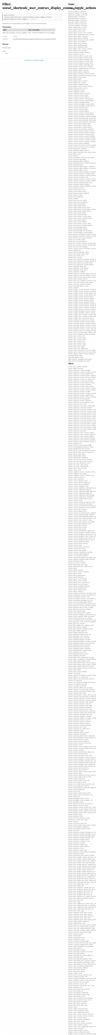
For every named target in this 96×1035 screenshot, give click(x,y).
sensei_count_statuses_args (78, 481)
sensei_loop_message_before (78, 229)
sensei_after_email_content (78, 36)
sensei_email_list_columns (77, 580)
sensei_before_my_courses (77, 82)
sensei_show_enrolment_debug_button (80, 966)
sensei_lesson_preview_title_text (80, 755)
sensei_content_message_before (79, 102)
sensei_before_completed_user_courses (81, 68)
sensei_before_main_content (78, 81)
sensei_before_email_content (78, 70)
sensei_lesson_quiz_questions (78, 768)
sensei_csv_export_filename (78, 556)
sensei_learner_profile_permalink (80, 707)
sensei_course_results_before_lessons (81, 132)
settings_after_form (75, 355)
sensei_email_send (74, 154)
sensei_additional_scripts (77, 27)
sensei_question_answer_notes (78, 839)
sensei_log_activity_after (77, 200)
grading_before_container (77, 18)
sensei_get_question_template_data (80, 629)
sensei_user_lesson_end (76, 341)
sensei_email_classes (75, 570)
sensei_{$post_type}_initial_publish (81, 354)
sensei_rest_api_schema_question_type (81, 928)
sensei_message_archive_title (78, 798)
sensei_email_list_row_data (78, 584)
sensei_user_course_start (77, 339)
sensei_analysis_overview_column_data (81, 406)
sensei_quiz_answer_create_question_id (82, 857)
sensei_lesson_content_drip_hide (79, 743)
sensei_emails (73, 156)
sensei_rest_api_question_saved (79, 284)
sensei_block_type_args (76, 454)
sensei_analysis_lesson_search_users (81, 402)
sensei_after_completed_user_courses (81, 34)
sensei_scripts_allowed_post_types (80, 944)
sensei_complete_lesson (76, 91)
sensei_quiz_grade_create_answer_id (80, 869)
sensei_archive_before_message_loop (80, 65)
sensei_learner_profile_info (78, 177)
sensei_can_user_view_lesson (78, 465)
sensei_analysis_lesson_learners (79, 400)
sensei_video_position (76, 1028)
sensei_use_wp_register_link (78, 1010)
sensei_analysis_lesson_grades (79, 399)
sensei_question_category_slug (79, 841)
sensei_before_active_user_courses (80, 66)
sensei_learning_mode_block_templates (81, 736)
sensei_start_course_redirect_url (80, 975)
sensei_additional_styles (77, 29)
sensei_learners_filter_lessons (79, 721)
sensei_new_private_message (78, 247)
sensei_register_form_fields (78, 268)
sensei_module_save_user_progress (80, 238)
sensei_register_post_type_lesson (80, 914)
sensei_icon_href (74, 673)
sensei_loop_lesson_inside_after (79, 223)
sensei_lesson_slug (75, 773)
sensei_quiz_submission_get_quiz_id (80, 909)
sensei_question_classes (76, 843)
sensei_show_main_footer (76, 969)
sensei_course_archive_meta (78, 107)
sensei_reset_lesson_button (78, 279)
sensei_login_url (74, 796)
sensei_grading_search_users (78, 654)
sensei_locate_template (76, 789)
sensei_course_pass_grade (77, 529)
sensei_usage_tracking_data (78, 1009)
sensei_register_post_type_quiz (79, 918)
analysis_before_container (77, 13)
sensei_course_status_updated (78, 143)
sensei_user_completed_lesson (78, 1012)
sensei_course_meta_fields (77, 525)
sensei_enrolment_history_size (79, 597)
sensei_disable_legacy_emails (78, 150)
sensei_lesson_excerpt (76, 750)
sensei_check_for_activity (77, 468)
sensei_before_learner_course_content (81, 74)
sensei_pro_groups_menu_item (78, 254)
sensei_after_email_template (78, 38)
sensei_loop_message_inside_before (80, 232)
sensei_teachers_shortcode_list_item (81, 985)
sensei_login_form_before (77, 206)
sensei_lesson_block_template (78, 741)
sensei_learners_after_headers (79, 184)
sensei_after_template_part (78, 47)
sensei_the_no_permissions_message (80, 998)
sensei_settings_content (76, 950)
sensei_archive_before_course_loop (80, 61)
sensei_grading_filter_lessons (79, 646)
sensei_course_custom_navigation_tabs (81, 502)
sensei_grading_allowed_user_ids (79, 634)
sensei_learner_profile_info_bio (79, 704)
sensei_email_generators (76, 575)
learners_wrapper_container (78, 25)
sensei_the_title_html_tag (77, 1005)
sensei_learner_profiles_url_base (80, 709)
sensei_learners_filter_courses (79, 720)
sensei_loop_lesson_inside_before (80, 225)
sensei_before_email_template (78, 72)
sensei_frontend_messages (77, 159)
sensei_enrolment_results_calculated (81, 157)
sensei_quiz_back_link (76, 255)
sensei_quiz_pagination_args (78, 884)
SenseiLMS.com (28, 60)
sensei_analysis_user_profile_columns (81, 438)
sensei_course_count (75, 500)
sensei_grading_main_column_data (79, 650)
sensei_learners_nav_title (77, 727)
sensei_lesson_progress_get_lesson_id (81, 764)
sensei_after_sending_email (78, 45)
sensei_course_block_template (78, 484)
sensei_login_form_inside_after (79, 207)
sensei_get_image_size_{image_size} (80, 625)
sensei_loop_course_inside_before (80, 218)
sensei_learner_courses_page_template (81, 689)
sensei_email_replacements (77, 588)
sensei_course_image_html (77, 511)
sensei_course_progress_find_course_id (82, 536)
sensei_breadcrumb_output (77, 456)
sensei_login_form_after (76, 204)
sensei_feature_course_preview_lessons (82, 605)
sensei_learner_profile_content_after (81, 173)
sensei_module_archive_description (80, 803)
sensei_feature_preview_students (79, 609)
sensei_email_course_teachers (78, 572)
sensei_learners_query (76, 730)
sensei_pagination (74, 250)
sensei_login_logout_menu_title (79, 793)
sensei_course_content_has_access (80, 498)
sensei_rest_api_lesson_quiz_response (81, 927)
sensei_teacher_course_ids (77, 984)
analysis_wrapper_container (78, 15)
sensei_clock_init (74, 470)
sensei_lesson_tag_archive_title (79, 777)
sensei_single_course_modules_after (80, 300)
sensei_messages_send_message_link (80, 800)
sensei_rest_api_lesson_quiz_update (80, 282)
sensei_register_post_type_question (80, 916)
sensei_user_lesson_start (77, 345)
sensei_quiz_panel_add (76, 886)
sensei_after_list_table (76, 41)
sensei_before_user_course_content (80, 86)
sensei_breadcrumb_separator (78, 457)
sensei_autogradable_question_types (80, 447)
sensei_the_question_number (78, 1001)
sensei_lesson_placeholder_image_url (81, 752)
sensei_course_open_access (77, 527)
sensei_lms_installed (75, 197)
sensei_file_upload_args (76, 611)
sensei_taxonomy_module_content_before (82, 323)
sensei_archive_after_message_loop (80, 59)
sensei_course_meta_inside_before (80, 127)
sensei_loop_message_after (77, 227)
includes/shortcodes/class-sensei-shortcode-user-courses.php (32, 39)
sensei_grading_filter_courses (79, 645)
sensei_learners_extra (76, 188)
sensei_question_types (76, 853)
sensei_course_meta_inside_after (79, 125)
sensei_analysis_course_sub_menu (79, 384)
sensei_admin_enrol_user (76, 31)
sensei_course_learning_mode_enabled (81, 514)
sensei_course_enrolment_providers (80, 504)
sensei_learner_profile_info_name (80, 705)
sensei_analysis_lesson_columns (79, 391)
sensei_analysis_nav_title (77, 404)
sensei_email (72, 568)
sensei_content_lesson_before (78, 97)
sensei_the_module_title (76, 996)
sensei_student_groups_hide (78, 976)
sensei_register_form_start (78, 270)
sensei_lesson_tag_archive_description (82, 775)
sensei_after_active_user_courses (80, 33)
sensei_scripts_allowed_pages (78, 941)
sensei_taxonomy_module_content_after (81, 321)
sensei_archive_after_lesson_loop (80, 57)
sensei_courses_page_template (78, 554)
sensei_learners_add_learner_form (80, 182)
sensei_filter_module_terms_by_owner (81, 616)
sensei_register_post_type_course (80, 912)
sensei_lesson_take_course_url (79, 780)
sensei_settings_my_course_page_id (80, 955)
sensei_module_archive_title (78, 805)
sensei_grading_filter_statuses (79, 648)
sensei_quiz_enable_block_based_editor (82, 868)
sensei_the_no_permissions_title (79, 1000)
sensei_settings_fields (76, 953)
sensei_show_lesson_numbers (78, 968)
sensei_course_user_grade (77, 550)
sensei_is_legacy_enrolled (77, 684)
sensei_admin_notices (75, 368)
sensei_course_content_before (78, 111)
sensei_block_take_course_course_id (80, 452)
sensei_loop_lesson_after (77, 220)
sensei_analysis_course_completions (80, 374)
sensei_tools (72, 1007)
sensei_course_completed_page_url (80, 493)
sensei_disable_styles (76, 561)
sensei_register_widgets (76, 272)
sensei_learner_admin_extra (78, 170)
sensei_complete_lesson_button (79, 93)
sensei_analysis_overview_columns (80, 407)
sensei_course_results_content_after (81, 134)
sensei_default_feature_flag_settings (81, 559)
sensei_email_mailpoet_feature (79, 586)
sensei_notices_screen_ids (77, 823)
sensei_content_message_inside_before (81, 106)
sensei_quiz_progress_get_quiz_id (80, 893)
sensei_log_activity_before (78, 202)
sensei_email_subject (75, 591)
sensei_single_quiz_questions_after (80, 318)
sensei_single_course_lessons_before (81, 298)
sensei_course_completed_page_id (79, 490)
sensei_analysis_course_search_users (81, 382)
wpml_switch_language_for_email (79, 361)
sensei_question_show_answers (78, 846)
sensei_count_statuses (76, 479)
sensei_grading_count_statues (78, 636)
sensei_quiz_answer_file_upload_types (81, 862)
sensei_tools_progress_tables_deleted (81, 334)
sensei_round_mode (74, 935)
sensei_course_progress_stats (78, 541)
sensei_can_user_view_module (78, 466)
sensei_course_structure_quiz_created (81, 147)
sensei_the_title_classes (77, 1003)
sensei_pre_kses (73, 830)
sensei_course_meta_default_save (79, 523)
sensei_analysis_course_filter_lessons (82, 375)
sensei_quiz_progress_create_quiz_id (81, 887)
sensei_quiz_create (75, 257)
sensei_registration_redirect (78, 921)
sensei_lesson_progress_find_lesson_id (82, 762)
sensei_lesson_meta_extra (77, 191)
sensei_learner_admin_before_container (82, 168)
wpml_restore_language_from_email (80, 359)
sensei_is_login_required (77, 686)
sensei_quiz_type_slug (76, 910)
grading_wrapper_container (77, 20)
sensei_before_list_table (77, 77)
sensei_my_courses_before (77, 241)
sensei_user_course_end (76, 336)
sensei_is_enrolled (75, 680)
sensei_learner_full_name (77, 693)
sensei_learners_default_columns (79, 716)
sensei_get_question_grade (77, 627)
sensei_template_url (75, 987)
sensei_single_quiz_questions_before (81, 320)
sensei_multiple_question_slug (79, 818)
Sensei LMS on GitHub (38, 60)
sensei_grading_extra (75, 165)
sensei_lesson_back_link (76, 189)
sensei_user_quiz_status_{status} (80, 1023)
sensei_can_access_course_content (80, 459)
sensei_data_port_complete (77, 148)
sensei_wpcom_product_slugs (78, 1030)
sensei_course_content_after (78, 109)
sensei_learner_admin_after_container (81, 166)
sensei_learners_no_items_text (79, 729)
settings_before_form (75, 357)
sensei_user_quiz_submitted (78, 348)
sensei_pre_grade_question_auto (79, 828)
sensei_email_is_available (77, 579)
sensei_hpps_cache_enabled (77, 671)
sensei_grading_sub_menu (76, 655)
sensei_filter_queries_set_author (80, 618)
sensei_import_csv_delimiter (78, 677)
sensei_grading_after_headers (78, 161)
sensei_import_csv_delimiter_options (81, 679)
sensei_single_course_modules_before (81, 302)
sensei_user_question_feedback (79, 1019)
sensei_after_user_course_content (80, 49)
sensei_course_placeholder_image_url (81, 531)
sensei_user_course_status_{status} (80, 1014)
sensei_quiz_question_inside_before (80, 264)
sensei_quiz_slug (74, 902)
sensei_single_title (75, 973)
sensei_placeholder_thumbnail (78, 827)
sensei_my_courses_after (76, 239)
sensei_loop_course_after (77, 213)
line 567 (53, 39)
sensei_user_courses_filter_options (80, 1016)
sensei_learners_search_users (78, 732)
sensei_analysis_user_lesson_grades (80, 436)
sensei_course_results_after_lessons (81, 131)
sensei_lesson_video (75, 195)
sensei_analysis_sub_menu (77, 431)
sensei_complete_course (76, 90)
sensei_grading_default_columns (79, 639)
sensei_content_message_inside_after (81, 104)
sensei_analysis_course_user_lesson (80, 386)
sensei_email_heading (75, 577)
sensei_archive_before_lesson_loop (80, 63)
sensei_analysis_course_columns (79, 370)
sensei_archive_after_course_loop (80, 56)
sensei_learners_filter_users (78, 723)
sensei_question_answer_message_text (81, 837)
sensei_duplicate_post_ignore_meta (80, 566)
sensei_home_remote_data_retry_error (81, 666)
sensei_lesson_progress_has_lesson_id (81, 766)
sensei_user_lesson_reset (77, 343)
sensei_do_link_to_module (77, 563)
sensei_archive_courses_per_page (79, 445)
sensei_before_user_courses (78, 88)
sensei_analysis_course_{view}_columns (82, 388)
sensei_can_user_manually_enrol (79, 463)
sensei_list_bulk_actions (77, 782)
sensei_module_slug (75, 814)
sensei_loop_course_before (77, 214)
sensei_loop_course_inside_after (79, 216)
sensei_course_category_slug (78, 486)
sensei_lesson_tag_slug (76, 778)
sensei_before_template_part (78, 84)
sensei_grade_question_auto (78, 632)
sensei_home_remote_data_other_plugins (82, 663)
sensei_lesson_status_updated (78, 193)
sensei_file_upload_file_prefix (79, 613)
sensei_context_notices (76, 477)
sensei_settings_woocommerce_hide (80, 959)
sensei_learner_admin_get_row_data (80, 688)
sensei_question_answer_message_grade (81, 836)
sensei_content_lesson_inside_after (80, 99)
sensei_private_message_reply (78, 252)
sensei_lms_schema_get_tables (78, 786)
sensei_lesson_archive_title (78, 739)
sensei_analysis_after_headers (79, 52)
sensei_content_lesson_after (78, 95)
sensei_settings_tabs (75, 957)
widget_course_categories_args (79, 1032)
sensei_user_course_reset (77, 338)
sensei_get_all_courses (76, 623)
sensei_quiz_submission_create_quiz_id (82, 903)
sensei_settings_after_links (78, 286)
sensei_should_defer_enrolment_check (81, 962)
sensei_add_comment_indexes (78, 366)
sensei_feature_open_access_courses (80, 607)
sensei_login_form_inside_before (79, 211)
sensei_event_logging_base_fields (80, 602)
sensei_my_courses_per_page (78, 820)
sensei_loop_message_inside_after (80, 231)
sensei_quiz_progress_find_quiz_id (80, 891)
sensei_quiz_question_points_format (80, 898)
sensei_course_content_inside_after (80, 113)
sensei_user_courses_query (77, 1018)
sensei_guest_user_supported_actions (81, 657)
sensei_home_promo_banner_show (79, 661)
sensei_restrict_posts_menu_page (79, 932)
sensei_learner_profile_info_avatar (80, 702)
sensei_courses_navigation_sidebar (80, 552)
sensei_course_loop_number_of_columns (81, 522)
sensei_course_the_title (76, 548)
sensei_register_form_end (77, 266)
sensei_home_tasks (74, 670)
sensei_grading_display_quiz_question (81, 643)
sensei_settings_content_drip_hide (80, 952)
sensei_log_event (74, 791)
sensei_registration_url (76, 923)
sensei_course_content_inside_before (81, 115)
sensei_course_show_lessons (78, 543)
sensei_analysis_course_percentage (80, 381)
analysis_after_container (77, 11)
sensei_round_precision (76, 937)
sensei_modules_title (75, 816)
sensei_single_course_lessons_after (80, 297)
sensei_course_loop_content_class (80, 520)
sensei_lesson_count (75, 745)
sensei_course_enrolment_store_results (82, 507)
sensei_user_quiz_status (76, 1021)
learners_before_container (77, 24)
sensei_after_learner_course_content (81, 40)
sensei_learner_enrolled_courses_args (81, 691)
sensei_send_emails (75, 948)
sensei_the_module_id (75, 991)
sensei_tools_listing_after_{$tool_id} (82, 332)
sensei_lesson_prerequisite (78, 754)
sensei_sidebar (73, 288)
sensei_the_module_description (79, 989)
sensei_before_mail (75, 79)
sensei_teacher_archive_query (78, 982)
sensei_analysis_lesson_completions (80, 395)
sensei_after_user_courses (77, 50)
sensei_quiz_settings (75, 900)
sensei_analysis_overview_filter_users (82, 418)
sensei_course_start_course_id (79, 547)
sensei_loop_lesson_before (77, 222)
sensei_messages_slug (75, 802)
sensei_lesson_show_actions (78, 770)
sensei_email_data (74, 573)
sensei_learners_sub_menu (77, 734)
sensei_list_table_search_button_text (81, 784)
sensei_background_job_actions (79, 448)
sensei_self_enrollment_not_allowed (80, 946)
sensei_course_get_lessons (77, 509)
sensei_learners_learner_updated (79, 725)
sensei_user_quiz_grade (76, 346)
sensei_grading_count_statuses (79, 638)
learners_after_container (77, 22)
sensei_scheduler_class (76, 939)
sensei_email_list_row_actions (79, 582)
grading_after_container (76, 16)
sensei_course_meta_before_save (79, 123)
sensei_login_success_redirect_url (80, 795)
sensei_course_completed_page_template (82, 491)
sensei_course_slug (75, 545)
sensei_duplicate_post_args (78, 564)
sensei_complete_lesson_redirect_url (81, 475)
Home (71, 4)
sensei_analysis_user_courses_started (81, 434)
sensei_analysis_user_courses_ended (80, 432)
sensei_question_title (76, 848)
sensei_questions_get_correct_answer (81, 855)
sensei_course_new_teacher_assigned (80, 129)
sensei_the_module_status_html (79, 994)
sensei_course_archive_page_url (79, 482)
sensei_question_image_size (78, 844)
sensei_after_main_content (77, 43)
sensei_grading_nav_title (77, 652)
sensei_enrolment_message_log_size (80, 600)
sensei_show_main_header (76, 971)
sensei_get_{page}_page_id (77, 630)
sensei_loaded (73, 198)
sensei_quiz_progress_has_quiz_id (80, 894)
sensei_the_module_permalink (78, 993)
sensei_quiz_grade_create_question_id (81, 871)
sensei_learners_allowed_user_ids (80, 714)
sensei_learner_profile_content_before (82, 175)
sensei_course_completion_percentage (81, 495)
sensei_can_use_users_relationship (80, 461)
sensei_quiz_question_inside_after (80, 263)
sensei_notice (73, 821)
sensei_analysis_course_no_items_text (81, 379)
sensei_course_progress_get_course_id (81, 538)
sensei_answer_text (75, 443)
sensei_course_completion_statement (80, 497)
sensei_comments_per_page (77, 473)
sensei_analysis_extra (76, 54)
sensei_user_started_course (78, 1025)
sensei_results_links (75, 934)
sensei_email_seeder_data (77, 589)
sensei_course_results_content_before (81, 136)
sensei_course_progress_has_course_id (81, 539)
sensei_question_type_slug (77, 850)
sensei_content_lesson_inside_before (81, 100)
